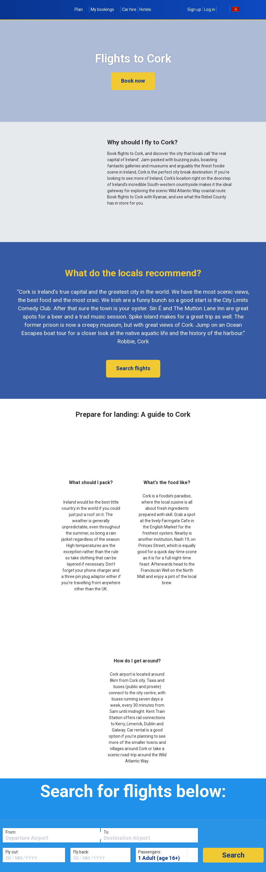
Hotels (145, 9)
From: (11, 832)
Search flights (133, 368)
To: (106, 832)
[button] (233, 855)
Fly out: (12, 852)
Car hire (129, 9)
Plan (81, 9)
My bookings (105, 9)
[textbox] (51, 838)
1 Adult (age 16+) (159, 858)
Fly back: (81, 852)
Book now (133, 81)
